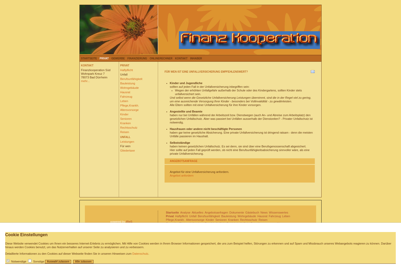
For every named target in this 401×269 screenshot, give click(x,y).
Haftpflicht (126, 70)
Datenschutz (140, 253)
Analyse (185, 212)
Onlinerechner (161, 58)
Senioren (126, 118)
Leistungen (127, 141)
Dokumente (236, 212)
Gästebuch (252, 212)
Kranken (125, 123)
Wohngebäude (129, 87)
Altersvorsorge (129, 109)
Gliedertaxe (127, 150)
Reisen (124, 132)
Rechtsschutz (128, 127)
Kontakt (181, 58)
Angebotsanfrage (183, 161)
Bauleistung (127, 83)
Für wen (125, 146)
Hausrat (125, 92)
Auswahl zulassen (58, 261)
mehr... (85, 81)
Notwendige (18, 261)
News (264, 212)
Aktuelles (197, 212)
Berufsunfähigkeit (131, 78)
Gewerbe (118, 58)
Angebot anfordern (181, 175)
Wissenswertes (278, 212)
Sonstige (38, 261)
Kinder (124, 114)
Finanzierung (137, 58)
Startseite (89, 58)
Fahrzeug (126, 96)
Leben (124, 101)
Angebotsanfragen (216, 212)
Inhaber (196, 58)
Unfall (124, 74)
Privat (104, 58)
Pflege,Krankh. (129, 105)
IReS (129, 221)
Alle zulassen (83, 261)
